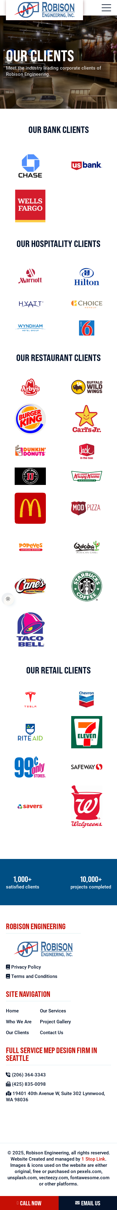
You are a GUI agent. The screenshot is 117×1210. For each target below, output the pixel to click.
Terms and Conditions (31, 976)
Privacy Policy (23, 967)
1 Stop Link (93, 1159)
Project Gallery (55, 1021)
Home (12, 1010)
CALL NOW (29, 1203)
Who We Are (19, 1021)
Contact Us (51, 1032)
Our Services (53, 1010)
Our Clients (17, 1032)
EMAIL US (87, 1203)
